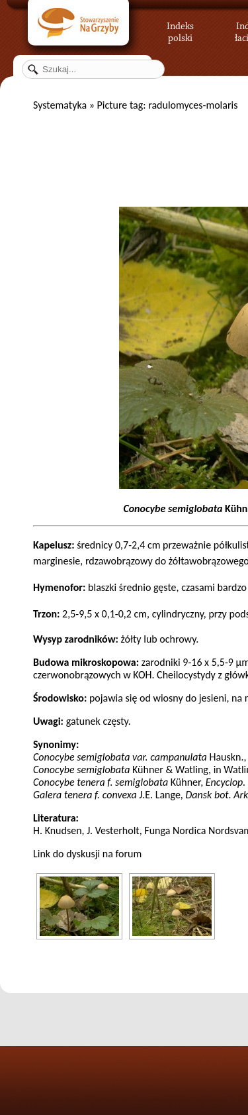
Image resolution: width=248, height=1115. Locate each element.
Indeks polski (180, 30)
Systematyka (60, 105)
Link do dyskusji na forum (87, 853)
